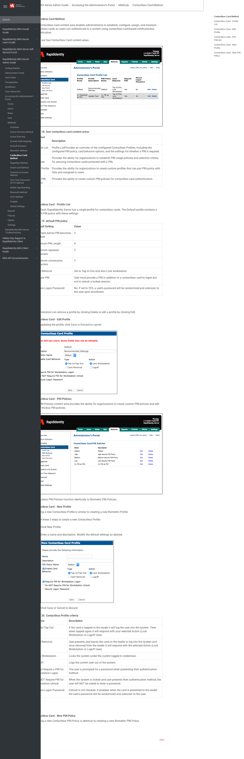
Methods (23, 123)
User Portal (10, 77)
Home (23, 104)
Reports (23, 211)
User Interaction (12, 91)
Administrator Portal (14, 73)
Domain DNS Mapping (20, 141)
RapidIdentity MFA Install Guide (20, 30)
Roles (23, 113)
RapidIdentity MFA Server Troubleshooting (21, 231)
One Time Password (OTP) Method (20, 181)
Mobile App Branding (20, 187)
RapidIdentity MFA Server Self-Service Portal (20, 50)
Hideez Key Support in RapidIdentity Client (20, 239)
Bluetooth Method (18, 192)
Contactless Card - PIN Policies (225, 38)
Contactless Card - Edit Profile (225, 30)
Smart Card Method (19, 167)
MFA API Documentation (20, 258)
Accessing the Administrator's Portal (21, 98)
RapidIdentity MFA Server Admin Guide (20, 60)
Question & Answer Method (19, 174)
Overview (14, 127)
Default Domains (18, 146)
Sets (23, 118)
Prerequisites (11, 82)
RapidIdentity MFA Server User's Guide (20, 40)
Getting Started (12, 68)
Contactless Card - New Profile (225, 46)
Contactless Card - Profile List (226, 23)
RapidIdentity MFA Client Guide (20, 249)
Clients (23, 220)
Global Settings (17, 206)
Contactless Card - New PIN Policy (227, 54)
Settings (23, 225)
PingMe (13, 201)
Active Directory (17, 136)
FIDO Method (16, 197)
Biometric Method (18, 150)
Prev (49, 739)
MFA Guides (52, 5)
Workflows (10, 87)
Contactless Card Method (18, 157)
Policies (23, 216)
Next (202, 739)
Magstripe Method (19, 163)
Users (23, 109)
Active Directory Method (21, 132)
